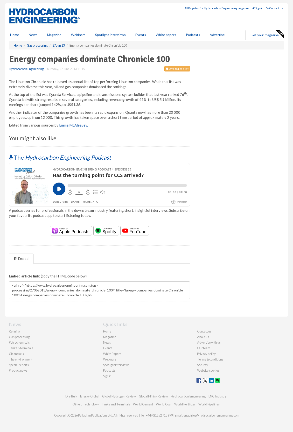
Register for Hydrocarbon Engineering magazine (217, 8)
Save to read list (177, 69)
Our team (203, 348)
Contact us (274, 8)
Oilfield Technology (85, 404)
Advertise (217, 35)
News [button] (33, 35)
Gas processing (19, 337)
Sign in (258, 8)
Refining (14, 331)
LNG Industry (218, 396)
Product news (18, 370)
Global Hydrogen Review (119, 396)
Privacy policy (206, 354)
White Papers (112, 354)
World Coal (163, 404)
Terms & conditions (210, 359)
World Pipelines (209, 404)
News (107, 342)
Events (140, 35)
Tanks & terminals (21, 348)
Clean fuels (16, 354)
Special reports (19, 365)
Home (14, 35)
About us (203, 337)
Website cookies (208, 370)
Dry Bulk (71, 396)
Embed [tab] (21, 258)
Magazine (54, 35)
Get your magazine (267, 34)
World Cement (143, 404)
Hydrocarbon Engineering (26, 69)
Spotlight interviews (110, 35)
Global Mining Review (153, 396)
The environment (20, 359)
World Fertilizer (184, 404)
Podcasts (193, 35)
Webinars (78, 35)
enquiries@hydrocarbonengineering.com (211, 415)
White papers (166, 35)
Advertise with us (209, 342)
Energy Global (89, 396)
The (60, 157)
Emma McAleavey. (73, 125)
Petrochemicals (19, 342)
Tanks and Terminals (116, 404)
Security (202, 365)
